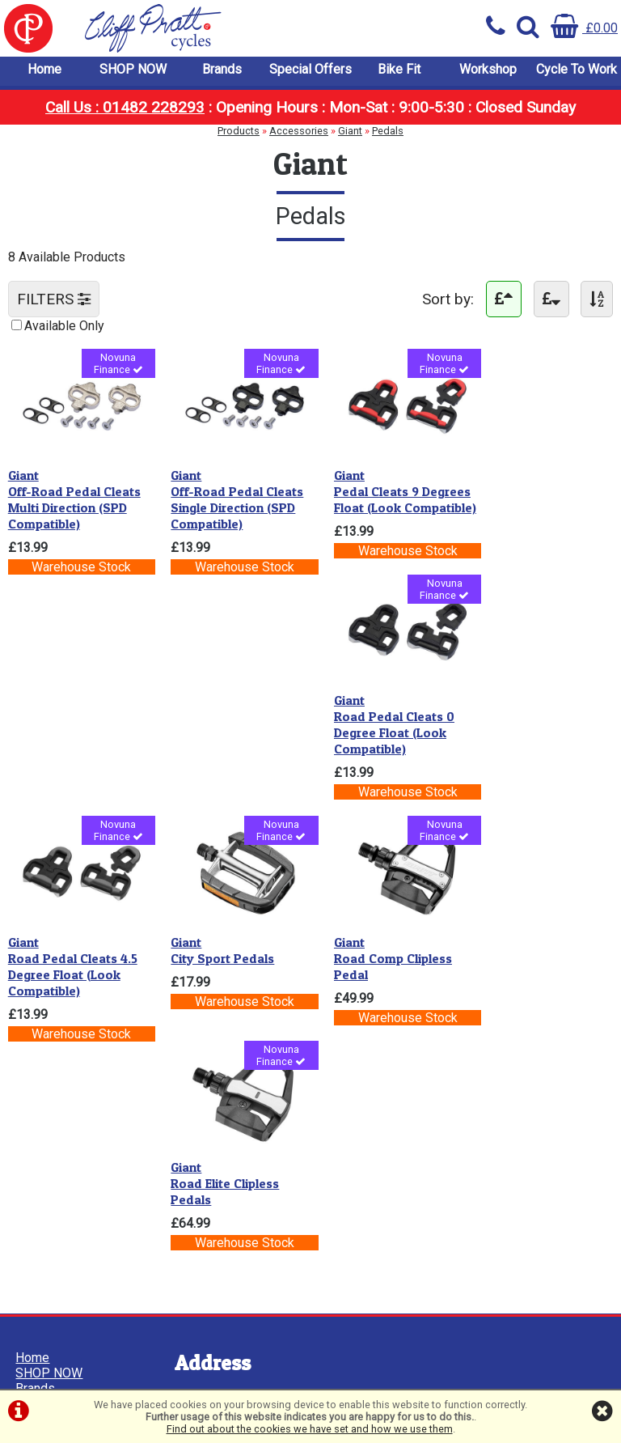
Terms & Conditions (71, 1022)
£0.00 (584, 28)
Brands (222, 72)
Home (44, 72)
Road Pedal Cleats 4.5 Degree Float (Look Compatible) (72, 733)
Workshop (488, 72)
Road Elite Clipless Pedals (528, 725)
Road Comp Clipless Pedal (378, 725)
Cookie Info (49, 1053)
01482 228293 (209, 1156)
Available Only (64, 329)
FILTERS (54, 302)
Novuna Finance (112, 368)
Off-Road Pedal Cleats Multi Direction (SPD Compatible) (74, 497)
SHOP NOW (133, 72)
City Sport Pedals (215, 717)
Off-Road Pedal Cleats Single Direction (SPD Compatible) (229, 497)
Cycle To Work (576, 72)
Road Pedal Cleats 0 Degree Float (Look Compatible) (534, 497)
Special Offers (310, 72)
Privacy (37, 1038)
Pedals (387, 134)
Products (239, 134)
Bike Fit (399, 72)
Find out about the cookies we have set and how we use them (310, 1429)
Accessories (298, 134)
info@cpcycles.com (222, 1202)
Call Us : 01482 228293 (125, 110)
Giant (350, 134)
